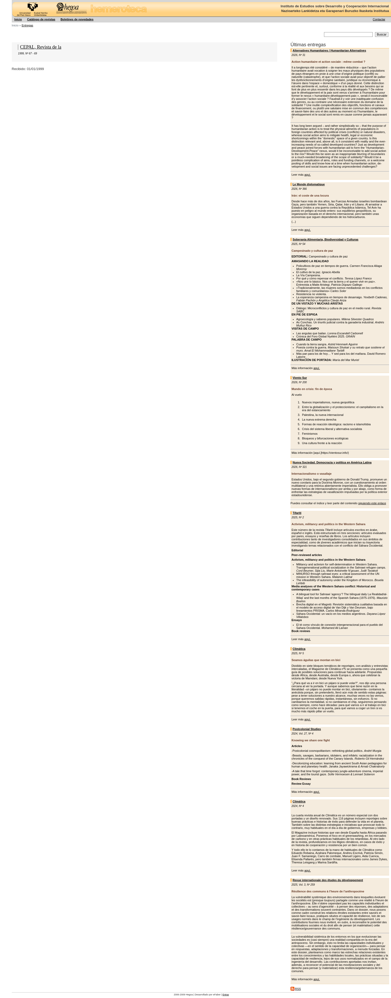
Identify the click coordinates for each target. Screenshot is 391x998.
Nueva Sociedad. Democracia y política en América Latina (332, 462)
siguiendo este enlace (372, 503)
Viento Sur (300, 377)
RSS (298, 988)
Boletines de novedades (76, 19)
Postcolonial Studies (307, 729)
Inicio (18, 19)
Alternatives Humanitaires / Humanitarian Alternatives (329, 50)
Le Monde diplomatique (309, 184)
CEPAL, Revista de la (40, 47)
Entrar (225, 994)
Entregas (27, 25)
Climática (299, 648)
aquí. (307, 174)
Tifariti (297, 512)
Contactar (379, 19)
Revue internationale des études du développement (328, 880)
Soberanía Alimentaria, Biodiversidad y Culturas (325, 239)
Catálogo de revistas (41, 19)
